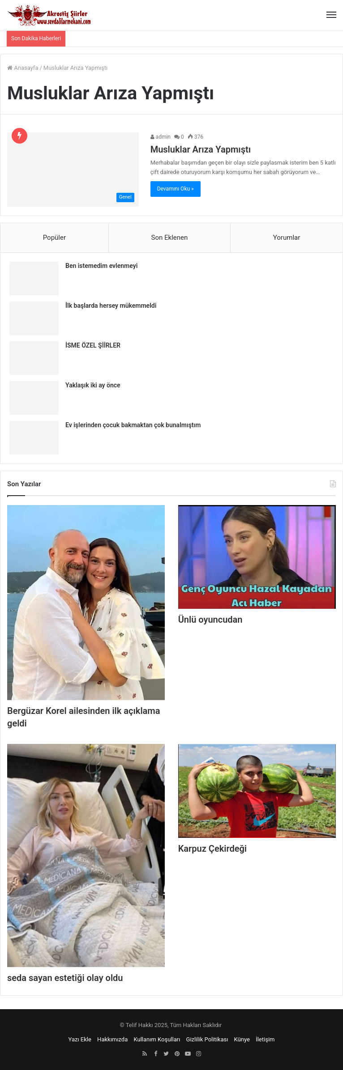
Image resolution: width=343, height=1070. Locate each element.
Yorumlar (286, 238)
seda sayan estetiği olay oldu (65, 977)
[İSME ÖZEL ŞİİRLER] (34, 358)
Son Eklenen (169, 238)
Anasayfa (22, 67)
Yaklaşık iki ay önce (92, 385)
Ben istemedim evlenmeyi (101, 265)
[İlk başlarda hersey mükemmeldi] (34, 318)
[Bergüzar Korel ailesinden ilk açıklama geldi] (86, 602)
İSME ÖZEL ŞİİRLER (92, 345)
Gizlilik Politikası (207, 1039)
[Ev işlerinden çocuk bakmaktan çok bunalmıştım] (34, 437)
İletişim (265, 1039)
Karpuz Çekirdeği (212, 848)
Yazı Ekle (80, 1039)
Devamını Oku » (175, 189)
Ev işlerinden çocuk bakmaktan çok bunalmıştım (133, 425)
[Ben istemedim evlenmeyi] (34, 278)
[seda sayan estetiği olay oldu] (86, 855)
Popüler (54, 238)
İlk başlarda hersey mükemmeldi (110, 305)
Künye (242, 1039)
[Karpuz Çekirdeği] (257, 791)
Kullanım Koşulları (156, 1039)
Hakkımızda (112, 1039)
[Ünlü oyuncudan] (257, 557)
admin (160, 137)
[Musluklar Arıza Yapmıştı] (73, 169)
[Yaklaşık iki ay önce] (34, 398)
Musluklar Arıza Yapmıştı (200, 149)
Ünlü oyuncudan (210, 619)
